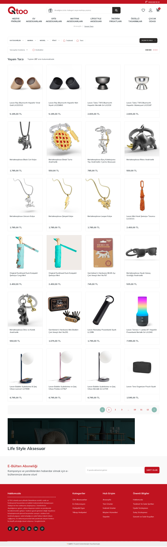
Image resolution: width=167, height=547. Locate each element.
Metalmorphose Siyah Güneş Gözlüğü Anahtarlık (139, 274)
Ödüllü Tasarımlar (135, 20)
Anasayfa (77, 26)
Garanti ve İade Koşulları (143, 516)
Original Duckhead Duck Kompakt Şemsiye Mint (63, 274)
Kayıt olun (151, 470)
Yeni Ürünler (108, 504)
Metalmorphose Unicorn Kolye (22, 216)
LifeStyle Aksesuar (96, 20)
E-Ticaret (75, 544)
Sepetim (106, 516)
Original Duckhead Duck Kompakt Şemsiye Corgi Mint (24, 274)
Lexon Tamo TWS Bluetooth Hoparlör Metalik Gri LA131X (100, 104)
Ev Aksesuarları (34, 20)
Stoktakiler (38, 50)
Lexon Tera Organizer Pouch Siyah (141, 386)
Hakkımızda (138, 499)
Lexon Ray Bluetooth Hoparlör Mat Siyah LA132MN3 (63, 104)
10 (135, 410)
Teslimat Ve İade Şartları (143, 504)
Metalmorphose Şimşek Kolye (61, 216)
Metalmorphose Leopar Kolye (100, 216)
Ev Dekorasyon (79, 504)
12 (148, 410)
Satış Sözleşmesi (140, 512)
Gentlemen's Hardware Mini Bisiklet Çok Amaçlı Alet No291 (63, 331)
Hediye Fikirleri (16, 20)
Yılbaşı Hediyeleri (80, 512)
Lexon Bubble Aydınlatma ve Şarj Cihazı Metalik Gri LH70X (101, 387)
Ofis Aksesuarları (54, 20)
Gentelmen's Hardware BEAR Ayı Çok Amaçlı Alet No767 (101, 274)
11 (141, 410)
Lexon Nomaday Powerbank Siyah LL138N (102, 331)
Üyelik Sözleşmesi (140, 508)
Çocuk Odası (152, 20)
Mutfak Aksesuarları (75, 20)
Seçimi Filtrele (148, 40)
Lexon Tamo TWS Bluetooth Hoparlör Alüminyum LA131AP (139, 104)
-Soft (69, 544)
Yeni (80, 40)
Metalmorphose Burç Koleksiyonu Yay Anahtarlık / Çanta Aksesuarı (101, 160)
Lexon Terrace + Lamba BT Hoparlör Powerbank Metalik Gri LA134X (142, 331)
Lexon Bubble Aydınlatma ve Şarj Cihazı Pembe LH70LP (62, 387)
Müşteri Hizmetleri (110, 512)
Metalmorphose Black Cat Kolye (23, 159)
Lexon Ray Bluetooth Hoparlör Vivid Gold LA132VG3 (25, 104)
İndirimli (68, 40)
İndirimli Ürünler (109, 508)
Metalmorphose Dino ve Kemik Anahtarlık (22, 331)
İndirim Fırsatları (115, 20)
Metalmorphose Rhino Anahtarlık (140, 159)
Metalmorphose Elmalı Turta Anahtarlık (60, 160)
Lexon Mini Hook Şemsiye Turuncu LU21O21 (141, 217)
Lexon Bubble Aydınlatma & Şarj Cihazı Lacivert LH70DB (23, 387)
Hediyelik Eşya (79, 508)
